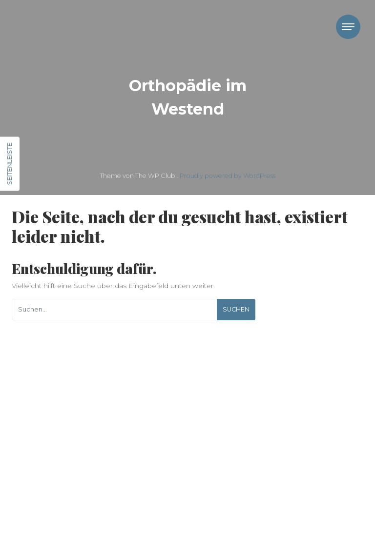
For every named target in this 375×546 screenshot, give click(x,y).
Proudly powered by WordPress (227, 175)
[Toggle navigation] (348, 27)
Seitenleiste (9, 164)
